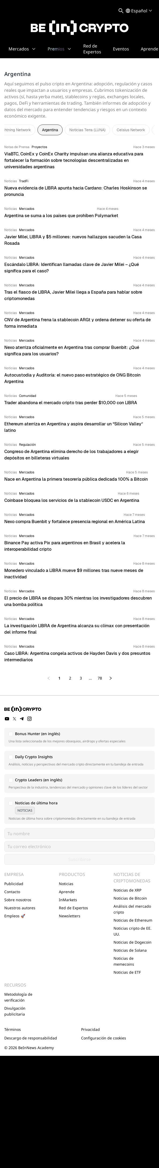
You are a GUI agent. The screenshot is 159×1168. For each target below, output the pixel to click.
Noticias (66, 883)
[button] (79, 737)
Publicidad (13, 883)
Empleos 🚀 (14, 915)
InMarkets (68, 899)
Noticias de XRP (127, 890)
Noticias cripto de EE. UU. (132, 931)
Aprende (66, 891)
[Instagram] (29, 718)
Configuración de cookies (103, 1038)
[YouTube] (7, 718)
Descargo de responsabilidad (30, 1038)
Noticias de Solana (130, 950)
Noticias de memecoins (123, 961)
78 (100, 678)
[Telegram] (22, 718)
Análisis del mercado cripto (132, 909)
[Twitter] (14, 718)
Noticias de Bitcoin (130, 898)
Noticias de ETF (127, 972)
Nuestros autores (19, 907)
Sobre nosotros (17, 899)
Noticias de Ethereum (132, 920)
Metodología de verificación (18, 997)
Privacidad (90, 1029)
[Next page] (110, 678)
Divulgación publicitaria (14, 1011)
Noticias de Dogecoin (132, 942)
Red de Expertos (73, 907)
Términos (12, 1029)
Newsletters (69, 915)
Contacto (12, 891)
